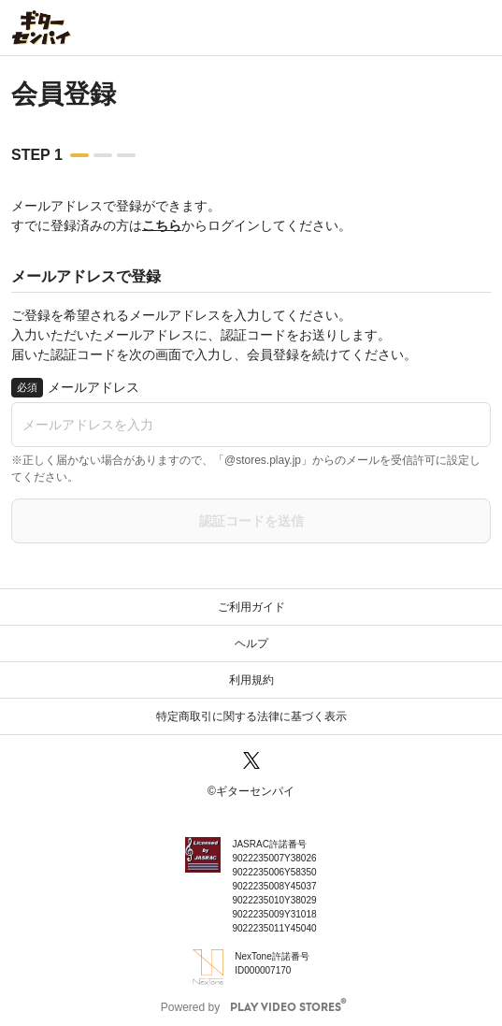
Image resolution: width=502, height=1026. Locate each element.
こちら (161, 225)
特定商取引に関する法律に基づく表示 (251, 716)
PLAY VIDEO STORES (285, 1008)
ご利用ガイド (251, 607)
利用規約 (251, 679)
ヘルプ (251, 643)
